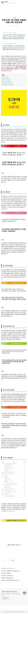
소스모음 (14, 17)
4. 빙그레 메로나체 (7, 81)
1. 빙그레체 (6, 76)
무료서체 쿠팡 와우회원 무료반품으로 (14, 35)
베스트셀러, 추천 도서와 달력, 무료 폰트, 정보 (10, 594)
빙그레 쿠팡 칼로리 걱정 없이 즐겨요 (14, 46)
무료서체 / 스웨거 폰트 (6, 575)
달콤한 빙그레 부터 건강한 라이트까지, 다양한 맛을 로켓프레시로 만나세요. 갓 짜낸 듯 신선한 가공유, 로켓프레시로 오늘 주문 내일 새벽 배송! (14, 48)
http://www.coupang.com (8, 32)
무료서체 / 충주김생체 (6, 578)
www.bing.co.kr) (10, 511)
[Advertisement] (14, 544)
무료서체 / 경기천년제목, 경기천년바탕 (9, 580)
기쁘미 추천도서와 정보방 (9, 591)
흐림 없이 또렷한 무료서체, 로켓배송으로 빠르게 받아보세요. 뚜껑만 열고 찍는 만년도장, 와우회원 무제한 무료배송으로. (14, 37)
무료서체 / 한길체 (5, 573)
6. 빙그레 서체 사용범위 (8, 84)
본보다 (6, 1)
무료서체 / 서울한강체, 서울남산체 (9, 570)
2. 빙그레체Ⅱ (6, 78)
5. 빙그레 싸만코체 (7, 83)
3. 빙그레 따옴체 (7, 80)
